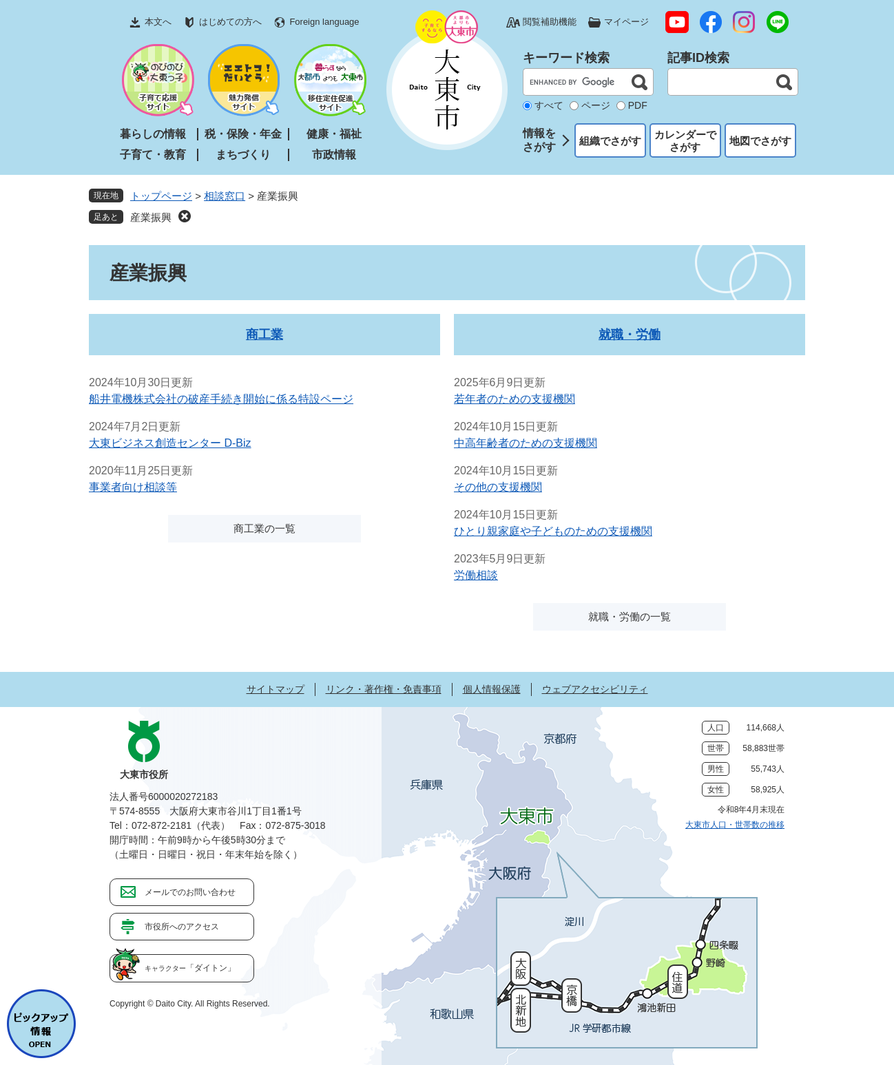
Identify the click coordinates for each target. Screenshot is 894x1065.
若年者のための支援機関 (514, 399)
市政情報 (334, 154)
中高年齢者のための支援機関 (525, 443)
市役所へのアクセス (182, 926)
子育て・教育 (153, 154)
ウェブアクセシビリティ (595, 689)
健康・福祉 (334, 134)
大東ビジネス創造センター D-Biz (170, 443)
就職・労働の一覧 (629, 616)
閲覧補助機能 (549, 22)
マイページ (626, 22)
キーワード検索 (566, 58)
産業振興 (150, 217)
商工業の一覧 (264, 528)
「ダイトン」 (190, 968)
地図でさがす (760, 141)
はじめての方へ (230, 22)
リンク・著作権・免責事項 (383, 689)
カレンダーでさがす (685, 141)
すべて (548, 105)
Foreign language (324, 22)
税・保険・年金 (243, 134)
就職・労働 (630, 334)
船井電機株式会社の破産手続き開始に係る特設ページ (221, 399)
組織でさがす (610, 141)
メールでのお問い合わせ (190, 892)
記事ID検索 (698, 58)
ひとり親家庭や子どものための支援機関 (553, 531)
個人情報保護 (492, 689)
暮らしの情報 (153, 134)
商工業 (264, 334)
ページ (595, 105)
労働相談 (476, 575)
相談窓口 (224, 196)
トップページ (161, 196)
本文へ (158, 22)
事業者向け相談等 (133, 487)
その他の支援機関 (498, 487)
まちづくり (243, 154)
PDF (637, 105)
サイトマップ (275, 689)
